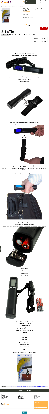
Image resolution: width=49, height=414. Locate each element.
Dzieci (32, 4)
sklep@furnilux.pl (6, 404)
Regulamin (19, 394)
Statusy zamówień (20, 399)
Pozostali (43, 38)
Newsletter (35, 398)
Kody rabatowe (20, 397)
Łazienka (24, 4)
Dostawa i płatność (13, 34)
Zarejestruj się (36, 394)
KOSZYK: (45, 3)
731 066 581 (33, 1)
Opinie (33, 34)
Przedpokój (20, 4)
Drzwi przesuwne (45, 4)
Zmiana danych (36, 397)
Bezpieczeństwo (4, 394)
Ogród (28, 4)
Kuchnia (12, 4)
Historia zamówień (37, 396)
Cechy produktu (21, 34)
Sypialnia (5, 4)
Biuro (16, 4)
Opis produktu (5, 34)
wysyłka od (26, 25)
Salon (1, 4)
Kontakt (2, 400)
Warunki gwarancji (20, 396)
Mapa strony (3, 395)
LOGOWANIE (40, 3)
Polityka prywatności (4, 397)
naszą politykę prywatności (33, 410)
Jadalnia (9, 4)
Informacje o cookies (4, 396)
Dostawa (19, 395)
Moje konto (36, 393)
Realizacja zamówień (21, 398)
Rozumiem (24, 412)
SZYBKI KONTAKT (0, 249)
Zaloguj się (35, 395)
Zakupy (19, 393)
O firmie (2, 398)
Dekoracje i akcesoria (37, 4)
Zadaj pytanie (29, 34)
